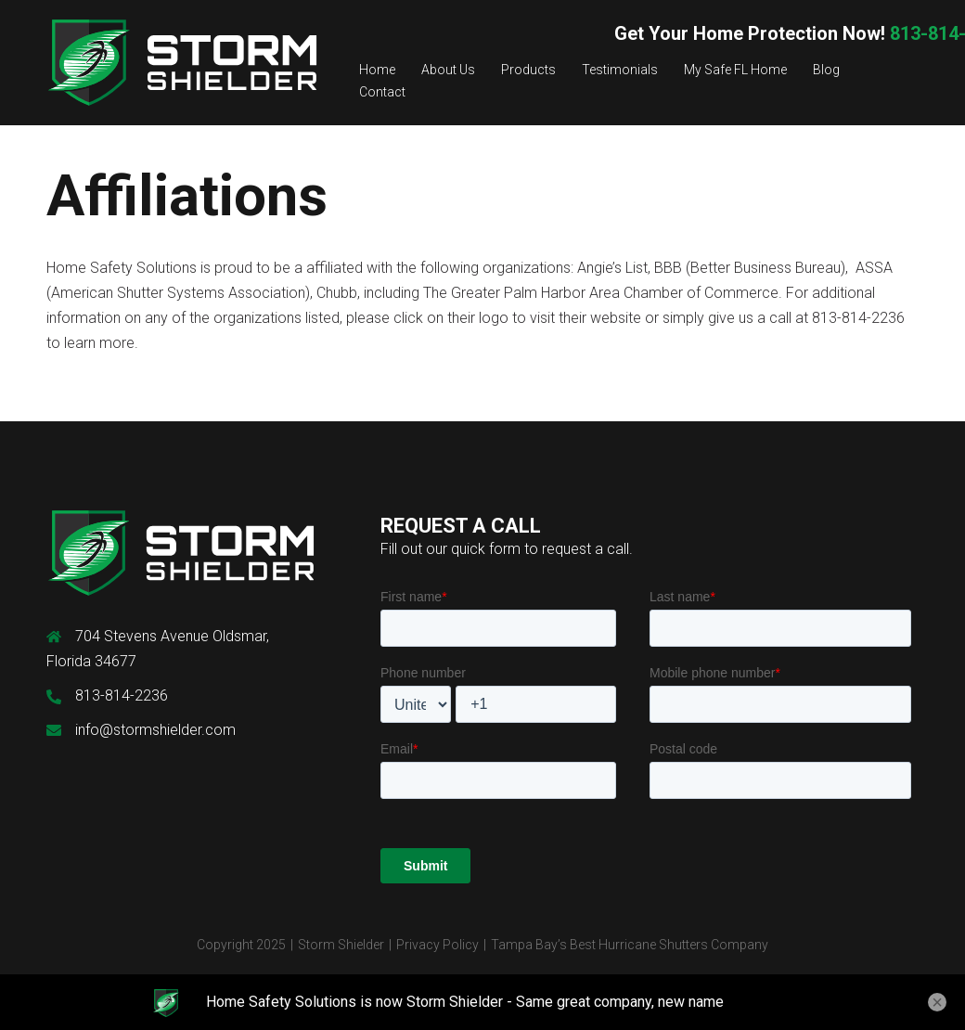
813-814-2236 (121, 695)
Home (377, 69)
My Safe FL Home (735, 69)
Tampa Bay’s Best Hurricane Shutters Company (629, 944)
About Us (448, 69)
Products (528, 69)
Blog (826, 69)
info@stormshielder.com (155, 730)
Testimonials (620, 69)
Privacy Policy (437, 944)
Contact (382, 91)
